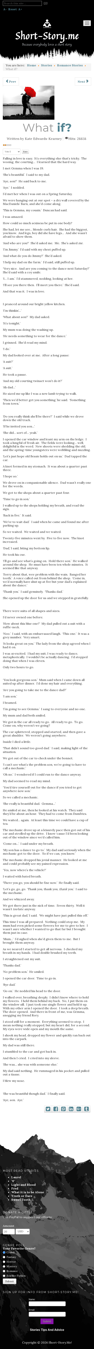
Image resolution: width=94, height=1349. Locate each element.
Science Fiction (16, 1275)
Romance (12, 1271)
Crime (10, 1252)
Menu (87, 23)
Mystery (12, 1266)
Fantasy (11, 1257)
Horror (11, 1261)
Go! (46, 3)
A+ (20, 9)
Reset (12, 9)
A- (5, 9)
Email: (32, 1310)
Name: (32, 1299)
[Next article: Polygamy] (83, 81)
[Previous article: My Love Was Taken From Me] (11, 81)
